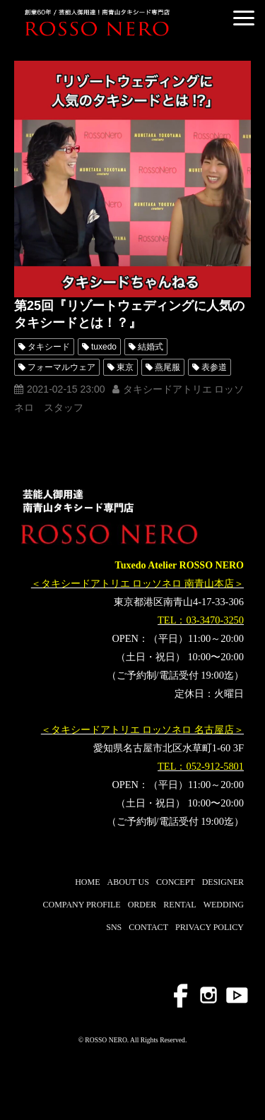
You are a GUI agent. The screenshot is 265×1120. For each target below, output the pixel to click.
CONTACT (148, 927)
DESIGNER (223, 882)
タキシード (49, 347)
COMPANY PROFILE (81, 904)
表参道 (214, 367)
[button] (244, 18)
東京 (125, 367)
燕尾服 (167, 367)
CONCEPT (175, 882)
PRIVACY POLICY (209, 927)
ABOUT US (128, 882)
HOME (87, 882)
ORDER (142, 904)
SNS (114, 927)
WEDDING (224, 904)
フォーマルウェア (61, 367)
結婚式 (150, 347)
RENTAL (179, 904)
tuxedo (104, 347)
